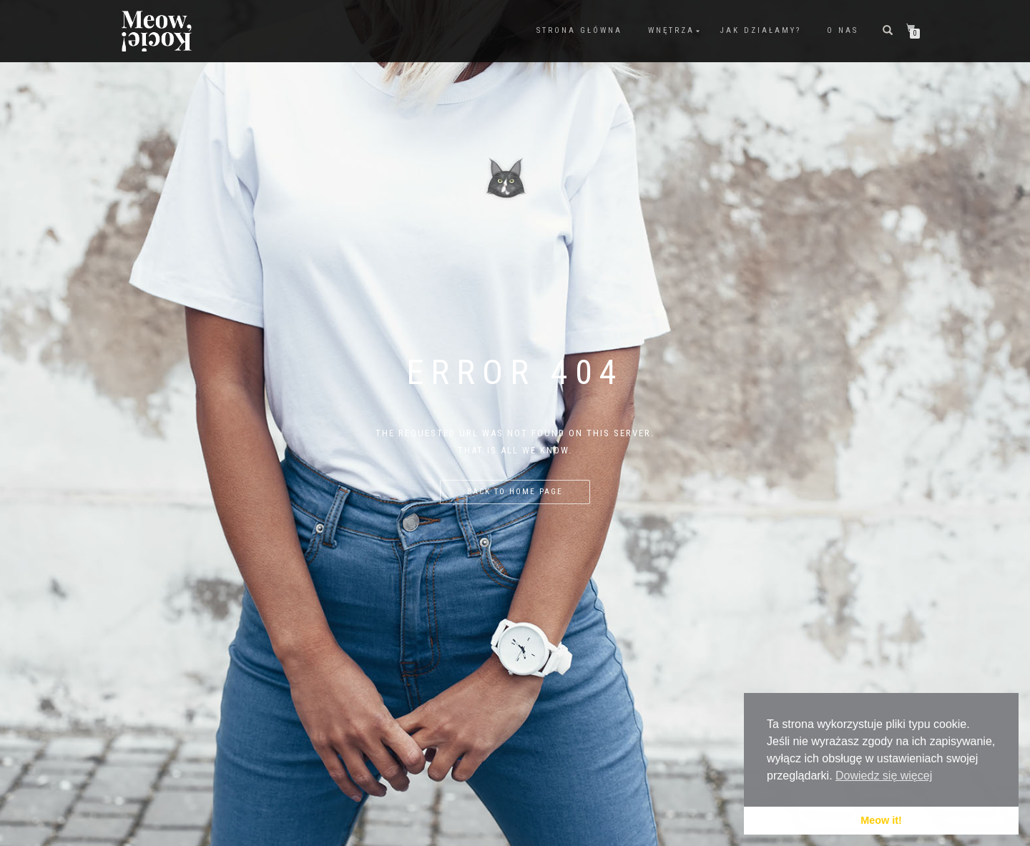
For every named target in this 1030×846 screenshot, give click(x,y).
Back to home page (515, 491)
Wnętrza (671, 30)
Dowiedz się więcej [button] (883, 775)
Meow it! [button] (881, 820)
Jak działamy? (760, 30)
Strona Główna (579, 30)
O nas (842, 30)
